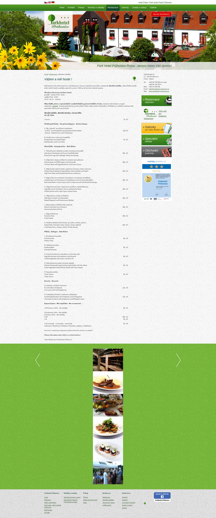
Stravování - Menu (109, 503)
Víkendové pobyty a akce (72, 497)
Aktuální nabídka (108, 500)
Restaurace (113, 7)
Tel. (145, 82)
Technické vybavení (128, 503)
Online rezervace (161, 14)
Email (146, 89)
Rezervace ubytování (90, 500)
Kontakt (71, 7)
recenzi (55, 106)
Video (85, 503)
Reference (47, 500)
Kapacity (125, 500)
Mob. (145, 87)
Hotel (62, 7)
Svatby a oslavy (139, 7)
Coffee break (107, 505)
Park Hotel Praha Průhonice (160, 2)
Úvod (46, 74)
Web (145, 91)
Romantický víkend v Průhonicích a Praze (71, 501)
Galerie (153, 7)
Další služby (48, 510)
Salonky (125, 7)
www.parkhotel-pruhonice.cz (159, 91)
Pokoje (81, 7)
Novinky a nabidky (96, 7)
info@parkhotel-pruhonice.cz (159, 89)
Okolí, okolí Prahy (50, 503)
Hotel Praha (143, 2)
